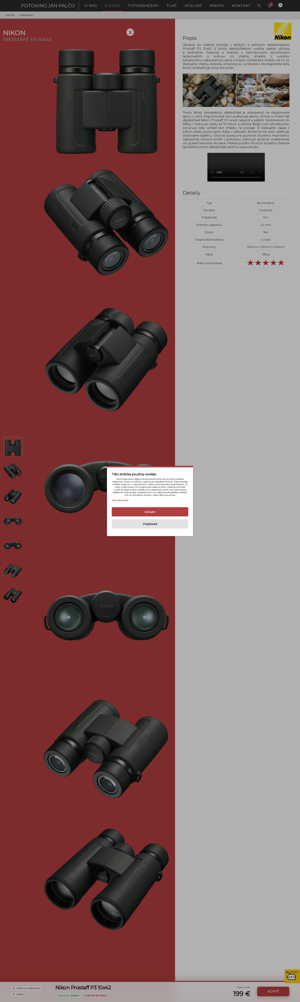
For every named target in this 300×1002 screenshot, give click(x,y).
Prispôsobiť (150, 523)
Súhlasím (150, 511)
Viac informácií (120, 500)
